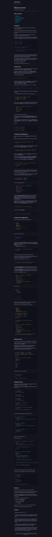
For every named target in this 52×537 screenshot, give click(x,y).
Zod (14, 27)
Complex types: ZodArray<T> (20, 17)
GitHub (20, 3)
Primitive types (18, 16)
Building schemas (18, 19)
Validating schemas (18, 20)
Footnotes (17, 22)
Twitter (17, 3)
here (28, 63)
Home (15, 3)
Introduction (17, 15)
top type (25, 512)
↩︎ (14, 511)
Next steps (17, 21)
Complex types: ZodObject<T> (20, 18)
